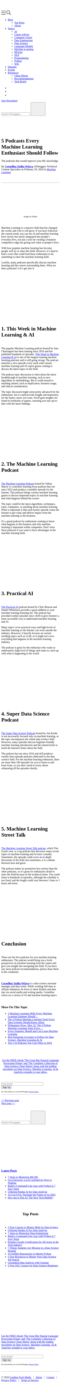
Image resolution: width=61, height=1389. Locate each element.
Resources (13, 72)
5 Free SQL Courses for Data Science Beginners (33, 1265)
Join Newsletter (9, 100)
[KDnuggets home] (15, 9)
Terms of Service (30, 1380)
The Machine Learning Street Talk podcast (23, 848)
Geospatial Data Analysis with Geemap (28, 1262)
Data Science (21, 43)
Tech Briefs (20, 81)
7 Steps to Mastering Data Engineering (28, 1233)
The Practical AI (9, 607)
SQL (16, 63)
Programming (21, 58)
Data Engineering (23, 40)
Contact (51, 1377)
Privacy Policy (34, 1092)
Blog (10, 19)
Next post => (8, 1103)
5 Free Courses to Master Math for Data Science (33, 1227)
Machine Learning (24, 49)
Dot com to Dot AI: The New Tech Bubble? (30, 1197)
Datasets (12, 66)
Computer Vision (23, 37)
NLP (16, 55)
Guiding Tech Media (20, 1377)
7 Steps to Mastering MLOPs (23, 1177)
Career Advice (21, 34)
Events (11, 69)
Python (18, 61)
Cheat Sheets (21, 75)
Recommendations (24, 78)
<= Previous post (10, 1100)
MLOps (18, 52)
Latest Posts (9, 1170)
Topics (11, 28)
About (17, 25)
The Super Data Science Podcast (18, 733)
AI (15, 31)
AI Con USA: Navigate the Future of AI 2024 (31, 1194)
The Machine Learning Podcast (17, 483)
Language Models (23, 46)
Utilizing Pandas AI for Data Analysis (27, 1191)
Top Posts (19, 22)
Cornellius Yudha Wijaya (19, 166)
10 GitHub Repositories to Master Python (29, 1253)
